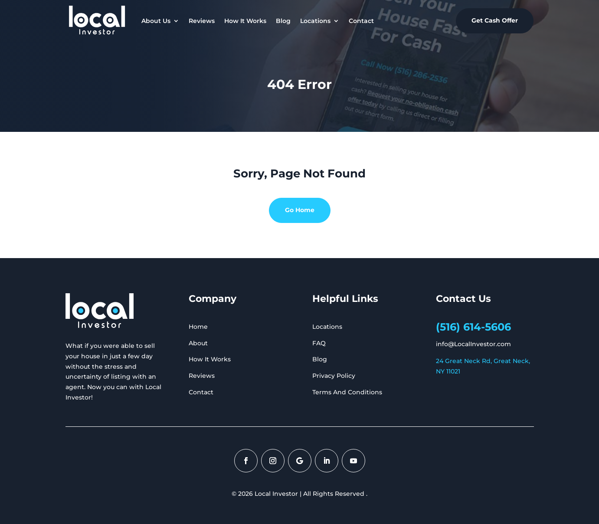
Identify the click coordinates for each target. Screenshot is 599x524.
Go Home (299, 210)
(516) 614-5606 (473, 327)
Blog (283, 21)
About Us (155, 21)
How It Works (245, 21)
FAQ (319, 343)
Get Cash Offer (494, 20)
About (198, 343)
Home (198, 327)
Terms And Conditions (347, 392)
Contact (361, 21)
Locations (315, 21)
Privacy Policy (333, 376)
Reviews (202, 21)
